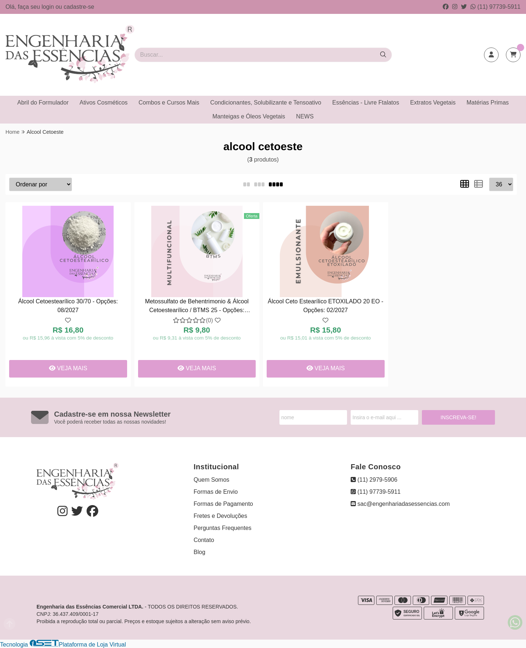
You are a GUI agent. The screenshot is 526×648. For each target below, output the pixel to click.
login (49, 7)
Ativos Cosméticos (104, 102)
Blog (199, 552)
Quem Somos (211, 480)
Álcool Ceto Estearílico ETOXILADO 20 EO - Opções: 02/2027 (325, 305)
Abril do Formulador (43, 102)
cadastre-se (79, 7)
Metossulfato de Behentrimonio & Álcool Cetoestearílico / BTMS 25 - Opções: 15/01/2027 (197, 306)
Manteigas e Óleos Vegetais (248, 116)
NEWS (305, 116)
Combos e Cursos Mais (168, 102)
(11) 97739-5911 (495, 7)
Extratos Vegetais (433, 102)
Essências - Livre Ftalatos (365, 102)
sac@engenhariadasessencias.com (400, 504)
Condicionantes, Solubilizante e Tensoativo (265, 102)
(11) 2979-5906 (374, 480)
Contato (204, 540)
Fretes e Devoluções (220, 516)
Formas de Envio (216, 492)
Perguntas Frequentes (222, 528)
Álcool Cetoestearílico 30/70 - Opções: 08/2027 (68, 305)
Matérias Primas (487, 102)
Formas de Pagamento (223, 504)
